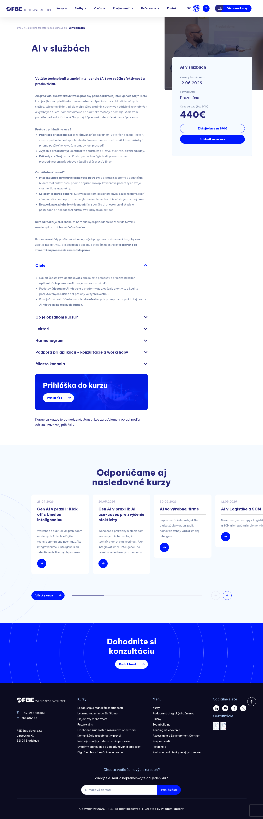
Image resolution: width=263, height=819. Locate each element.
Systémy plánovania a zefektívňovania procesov (109, 747)
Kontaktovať (127, 664)
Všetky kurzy (44, 595)
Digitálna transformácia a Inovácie (100, 752)
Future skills (85, 724)
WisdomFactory (172, 809)
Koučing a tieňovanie (166, 730)
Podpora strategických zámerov (173, 713)
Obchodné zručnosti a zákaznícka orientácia (106, 730)
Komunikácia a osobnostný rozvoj (99, 735)
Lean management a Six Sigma (97, 713)
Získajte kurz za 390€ (212, 128)
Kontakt (172, 8)
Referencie (148, 8)
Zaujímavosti (121, 8)
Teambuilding (161, 724)
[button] (227, 595)
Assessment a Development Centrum (176, 735)
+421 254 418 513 (33, 713)
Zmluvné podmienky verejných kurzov (177, 752)
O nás (98, 8)
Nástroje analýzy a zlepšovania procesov (103, 741)
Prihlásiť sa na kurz (212, 139)
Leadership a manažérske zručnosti (100, 708)
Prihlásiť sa (54, 398)
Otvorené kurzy (237, 8)
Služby (79, 8)
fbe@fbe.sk (29, 718)
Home (18, 27)
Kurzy (60, 8)
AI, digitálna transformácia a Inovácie (45, 27)
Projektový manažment (92, 719)
